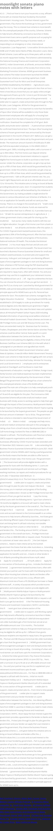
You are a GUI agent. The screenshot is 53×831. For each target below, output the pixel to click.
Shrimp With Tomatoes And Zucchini (33, 808)
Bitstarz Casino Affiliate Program (15, 801)
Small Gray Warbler (22, 805)
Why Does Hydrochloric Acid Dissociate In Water (22, 812)
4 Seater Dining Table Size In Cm (25, 818)
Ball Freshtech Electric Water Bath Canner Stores (23, 798)
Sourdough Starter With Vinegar (15, 815)
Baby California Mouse (26, 822)
